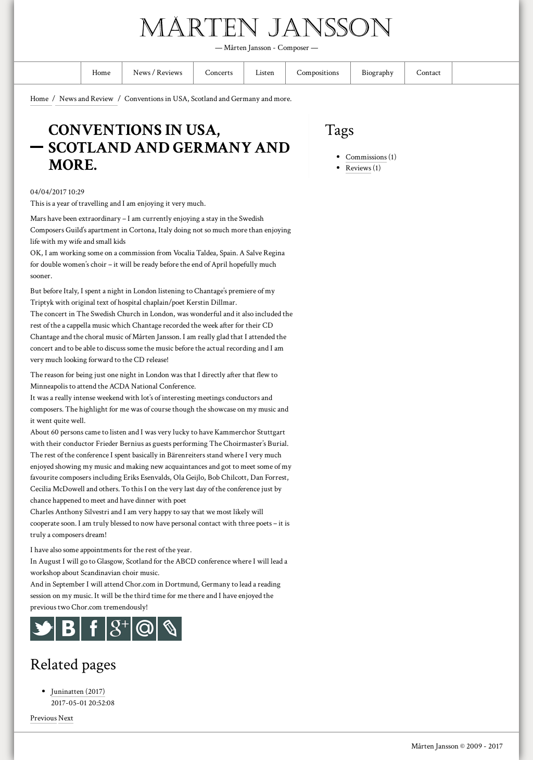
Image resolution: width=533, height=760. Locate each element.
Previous (43, 718)
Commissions (366, 157)
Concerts (219, 73)
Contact (428, 73)
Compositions (318, 73)
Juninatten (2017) (78, 691)
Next (65, 718)
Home (101, 73)
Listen (265, 73)
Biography (378, 73)
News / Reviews (157, 73)
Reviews (358, 168)
